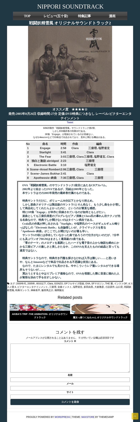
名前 (70, 375)
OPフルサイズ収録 (74, 283)
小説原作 (110, 287)
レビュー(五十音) (56, 16)
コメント (70, 341)
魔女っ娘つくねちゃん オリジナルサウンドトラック (100, 317)
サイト (70, 392)
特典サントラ (22, 290)
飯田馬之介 (47, 290)
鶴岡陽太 (59, 290)
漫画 (112, 16)
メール (70, 383)
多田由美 (88, 287)
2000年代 (21, 283)
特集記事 (84, 16)
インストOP (120, 283)
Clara (50, 283)
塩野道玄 (77, 287)
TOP (27, 16)
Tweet (70, 122)
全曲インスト (65, 287)
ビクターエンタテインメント (32, 287)
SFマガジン (97, 283)
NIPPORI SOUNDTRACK (70, 6)
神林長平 (35, 290)
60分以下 (41, 283)
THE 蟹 (109, 283)
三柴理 (52, 287)
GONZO (58, 283)
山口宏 (119, 287)
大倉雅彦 (99, 287)
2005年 (31, 283)
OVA (87, 283)
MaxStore (87, 417)
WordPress (62, 417)
